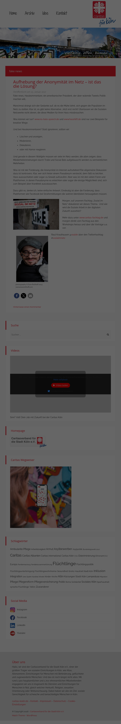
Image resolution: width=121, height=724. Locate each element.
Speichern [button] (88, 370)
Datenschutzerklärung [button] (61, 396)
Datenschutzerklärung (46, 352)
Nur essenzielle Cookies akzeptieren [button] (60, 380)
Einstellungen (14, 358)
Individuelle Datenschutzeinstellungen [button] (61, 389)
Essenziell (71, 332)
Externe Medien (74, 351)
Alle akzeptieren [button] (32, 370)
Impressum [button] (76, 396)
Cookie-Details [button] (46, 396)
